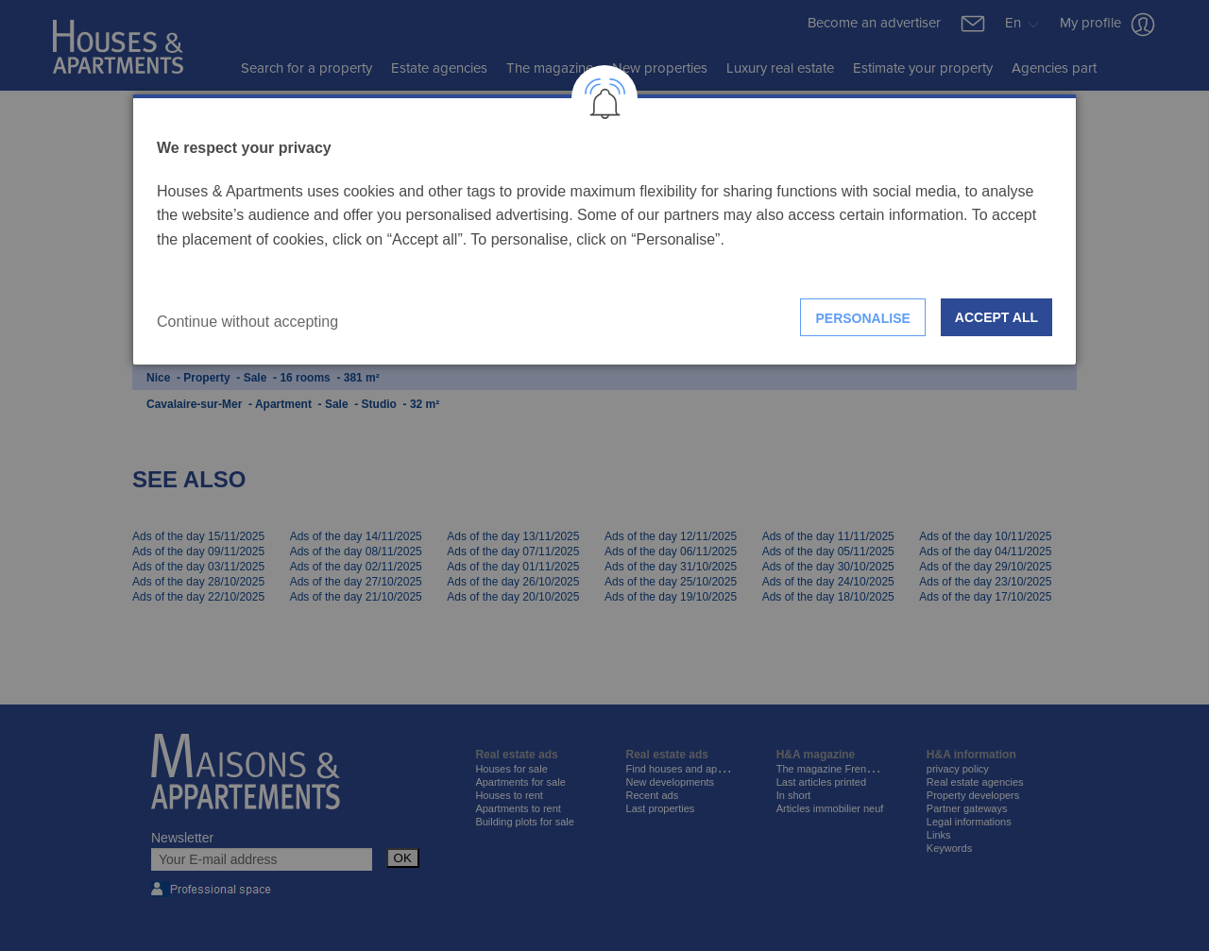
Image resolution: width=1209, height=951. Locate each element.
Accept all (996, 317)
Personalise (862, 318)
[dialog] (604, 229)
